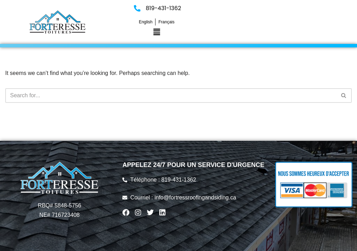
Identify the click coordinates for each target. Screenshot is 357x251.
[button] (156, 32)
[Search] (170, 95)
